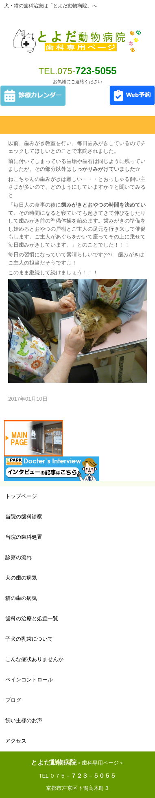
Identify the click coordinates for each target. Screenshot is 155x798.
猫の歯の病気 (21, 598)
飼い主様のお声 (23, 720)
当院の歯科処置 (23, 537)
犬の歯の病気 (21, 578)
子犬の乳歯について (29, 639)
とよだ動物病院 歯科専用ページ (77, 36)
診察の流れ (18, 557)
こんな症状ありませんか (34, 659)
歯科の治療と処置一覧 (31, 618)
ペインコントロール (29, 680)
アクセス (15, 741)
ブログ (13, 700)
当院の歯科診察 (23, 517)
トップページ (21, 496)
